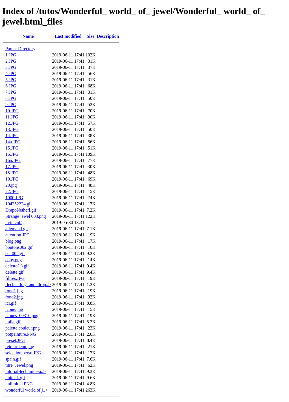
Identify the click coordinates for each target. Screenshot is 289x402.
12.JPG (12, 123)
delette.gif (14, 272)
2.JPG (10, 61)
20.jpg (11, 185)
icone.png (14, 309)
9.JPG (10, 104)
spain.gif (13, 359)
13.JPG (12, 129)
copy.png (13, 259)
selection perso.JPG (23, 352)
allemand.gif (16, 228)
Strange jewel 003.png (25, 216)
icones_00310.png (21, 315)
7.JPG (10, 92)
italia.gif (13, 321)
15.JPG (12, 148)
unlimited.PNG (19, 383)
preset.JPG (15, 340)
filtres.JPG (15, 278)
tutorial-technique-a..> (25, 371)
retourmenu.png (19, 346)
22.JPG (12, 191)
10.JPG (12, 110)
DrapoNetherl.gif (20, 210)
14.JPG (12, 135)
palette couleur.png (22, 328)
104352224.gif (18, 203)
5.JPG (10, 79)
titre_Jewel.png (19, 365)
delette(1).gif (17, 265)
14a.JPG (13, 141)
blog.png (13, 241)
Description (108, 36)
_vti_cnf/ (13, 222)
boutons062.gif (18, 247)
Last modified (68, 36)
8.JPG (10, 98)
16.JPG (12, 154)
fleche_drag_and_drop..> (28, 284)
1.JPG (10, 54)
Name (28, 36)
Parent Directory (20, 48)
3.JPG (10, 67)
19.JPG (12, 179)
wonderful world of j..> (26, 390)
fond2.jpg (14, 297)
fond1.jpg (14, 290)
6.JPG (10, 86)
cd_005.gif (15, 253)
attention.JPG (17, 234)
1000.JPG (14, 197)
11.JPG (11, 117)
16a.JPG (13, 160)
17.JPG (12, 166)
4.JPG (10, 73)
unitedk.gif (15, 377)
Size (91, 36)
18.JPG (12, 172)
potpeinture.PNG (20, 334)
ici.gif (10, 303)
